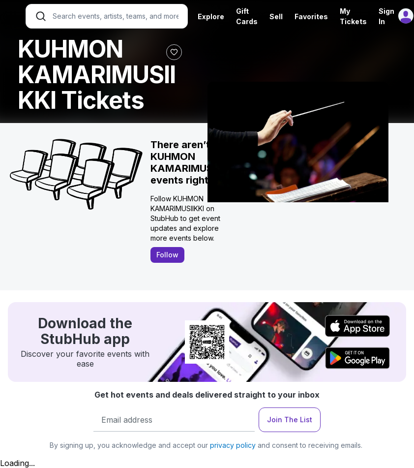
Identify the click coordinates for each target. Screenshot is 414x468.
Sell (276, 16)
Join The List (289, 419)
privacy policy (233, 445)
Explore (211, 16)
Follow (167, 254)
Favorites (311, 16)
